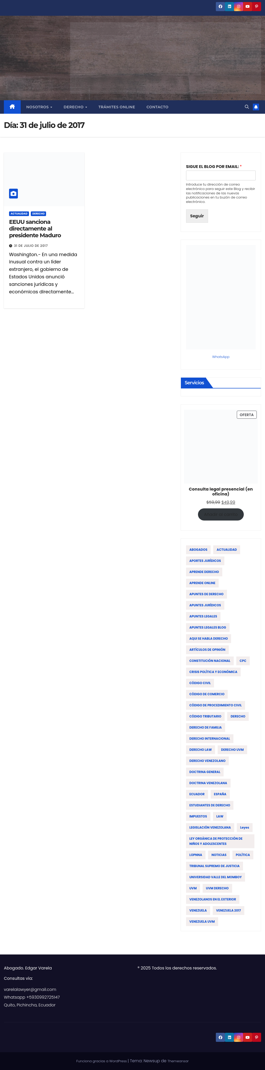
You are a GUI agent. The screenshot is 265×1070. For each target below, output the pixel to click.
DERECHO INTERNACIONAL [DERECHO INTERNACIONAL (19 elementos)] (209, 738)
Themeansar (178, 1061)
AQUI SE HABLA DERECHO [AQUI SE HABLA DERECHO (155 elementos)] (208, 638)
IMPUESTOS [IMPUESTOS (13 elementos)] (198, 816)
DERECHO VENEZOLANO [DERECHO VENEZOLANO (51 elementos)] (207, 761)
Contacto (157, 107)
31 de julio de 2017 (31, 245)
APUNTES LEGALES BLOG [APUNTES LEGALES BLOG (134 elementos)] (207, 627)
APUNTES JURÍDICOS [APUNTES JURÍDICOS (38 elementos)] (205, 605)
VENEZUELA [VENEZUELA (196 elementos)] (198, 910)
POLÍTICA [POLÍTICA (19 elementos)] (243, 855)
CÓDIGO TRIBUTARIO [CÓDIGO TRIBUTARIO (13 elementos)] (205, 716)
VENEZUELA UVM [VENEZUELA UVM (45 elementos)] (202, 921)
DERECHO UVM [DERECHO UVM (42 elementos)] (232, 749)
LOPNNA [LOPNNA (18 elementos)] (195, 855)
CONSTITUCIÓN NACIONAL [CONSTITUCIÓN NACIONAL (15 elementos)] (209, 661)
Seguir (197, 216)
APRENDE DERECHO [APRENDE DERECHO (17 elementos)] (204, 572)
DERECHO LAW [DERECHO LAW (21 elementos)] (200, 749)
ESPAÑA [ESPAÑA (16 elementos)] (220, 794)
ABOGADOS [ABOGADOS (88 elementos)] (198, 549)
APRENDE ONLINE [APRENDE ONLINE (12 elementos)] (202, 583)
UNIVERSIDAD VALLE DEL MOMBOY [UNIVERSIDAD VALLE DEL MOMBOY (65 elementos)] (215, 877)
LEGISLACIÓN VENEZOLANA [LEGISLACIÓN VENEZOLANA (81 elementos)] (210, 827)
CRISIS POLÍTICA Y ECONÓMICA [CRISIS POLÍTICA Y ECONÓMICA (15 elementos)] (213, 672)
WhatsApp (221, 356)
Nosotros (38, 107)
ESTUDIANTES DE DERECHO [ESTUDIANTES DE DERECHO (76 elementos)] (209, 805)
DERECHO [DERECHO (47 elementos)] (238, 716)
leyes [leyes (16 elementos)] (244, 827)
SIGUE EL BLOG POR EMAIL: (214, 167)
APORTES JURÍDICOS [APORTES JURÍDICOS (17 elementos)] (205, 561)
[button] (247, 107)
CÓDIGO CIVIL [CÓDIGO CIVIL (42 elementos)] (200, 683)
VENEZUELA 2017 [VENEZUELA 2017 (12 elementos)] (228, 910)
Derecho (74, 107)
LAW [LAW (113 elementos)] (219, 816)
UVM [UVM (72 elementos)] (193, 888)
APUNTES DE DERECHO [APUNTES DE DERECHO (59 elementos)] (206, 594)
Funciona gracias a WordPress (102, 1061)
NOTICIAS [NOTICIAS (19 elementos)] (218, 855)
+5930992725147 (43, 997)
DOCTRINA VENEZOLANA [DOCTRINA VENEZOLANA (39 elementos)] (208, 783)
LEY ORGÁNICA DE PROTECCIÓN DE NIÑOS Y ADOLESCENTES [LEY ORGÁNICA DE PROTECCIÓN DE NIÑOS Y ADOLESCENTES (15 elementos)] (215, 841)
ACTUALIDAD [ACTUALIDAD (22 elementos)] (227, 549)
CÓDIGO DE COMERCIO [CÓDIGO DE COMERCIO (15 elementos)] (207, 694)
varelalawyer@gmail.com (30, 989)
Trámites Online (116, 107)
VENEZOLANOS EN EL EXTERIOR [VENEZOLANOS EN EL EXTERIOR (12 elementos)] (212, 899)
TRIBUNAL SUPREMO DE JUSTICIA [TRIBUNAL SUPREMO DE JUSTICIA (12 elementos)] (214, 866)
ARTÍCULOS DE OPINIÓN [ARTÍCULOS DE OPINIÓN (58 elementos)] (207, 649)
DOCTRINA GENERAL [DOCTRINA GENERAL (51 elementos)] (204, 772)
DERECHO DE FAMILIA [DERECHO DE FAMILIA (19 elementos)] (205, 727)
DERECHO (38, 214)
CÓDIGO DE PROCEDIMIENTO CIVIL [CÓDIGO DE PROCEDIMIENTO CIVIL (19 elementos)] (215, 705)
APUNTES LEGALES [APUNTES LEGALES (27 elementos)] (203, 616)
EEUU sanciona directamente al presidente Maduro (35, 228)
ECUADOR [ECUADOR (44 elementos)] (197, 794)
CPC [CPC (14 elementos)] (243, 661)
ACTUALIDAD (19, 214)
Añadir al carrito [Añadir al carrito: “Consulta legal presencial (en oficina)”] (221, 514)
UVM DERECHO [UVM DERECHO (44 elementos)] (217, 888)
